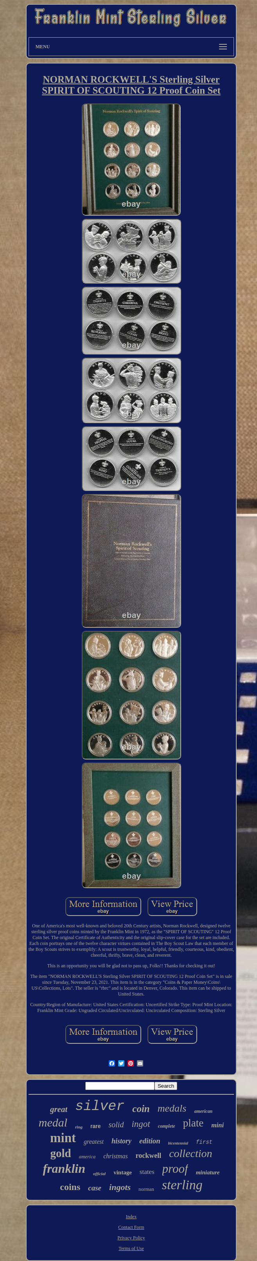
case (94, 1188)
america (87, 1156)
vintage (122, 1172)
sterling (182, 1184)
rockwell (148, 1155)
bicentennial (178, 1143)
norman (146, 1189)
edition (149, 1141)
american (203, 1111)
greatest (94, 1141)
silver (99, 1106)
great (58, 1109)
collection (190, 1153)
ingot (140, 1124)
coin (140, 1108)
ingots (120, 1187)
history (121, 1141)
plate (193, 1123)
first (204, 1142)
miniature (208, 1172)
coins (70, 1187)
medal (53, 1122)
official (99, 1173)
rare (95, 1126)
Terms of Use (131, 1248)
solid (116, 1124)
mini (217, 1125)
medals (172, 1108)
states (147, 1172)
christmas (115, 1156)
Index (131, 1216)
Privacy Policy (131, 1238)
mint (63, 1138)
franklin (64, 1168)
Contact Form (131, 1227)
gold (60, 1153)
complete (166, 1126)
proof (175, 1169)
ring (79, 1127)
